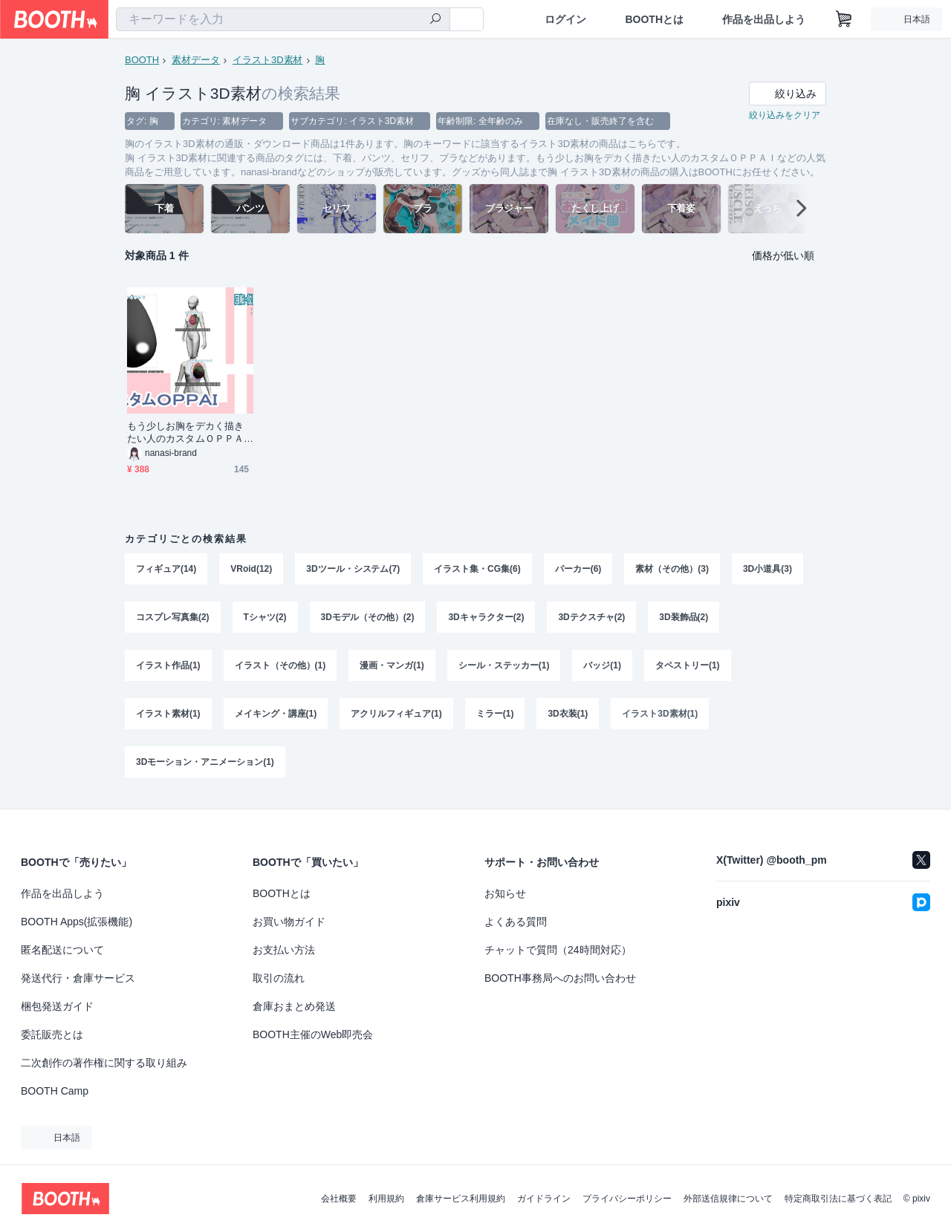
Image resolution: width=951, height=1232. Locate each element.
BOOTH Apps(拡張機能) (76, 922)
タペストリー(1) (687, 667)
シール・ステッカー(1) (504, 667)
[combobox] (283, 19)
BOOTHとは (654, 19)
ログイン (565, 19)
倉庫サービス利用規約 (460, 1198)
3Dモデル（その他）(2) (368, 618)
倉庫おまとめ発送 (294, 1006)
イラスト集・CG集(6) (477, 569)
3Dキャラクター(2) (487, 618)
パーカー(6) (578, 569)
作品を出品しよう (763, 19)
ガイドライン (544, 1198)
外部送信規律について (728, 1198)
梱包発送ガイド (57, 1006)
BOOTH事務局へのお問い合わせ (560, 978)
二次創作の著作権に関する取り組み (104, 1063)
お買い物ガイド (289, 922)
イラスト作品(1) (168, 667)
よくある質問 (515, 922)
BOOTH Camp (54, 1091)
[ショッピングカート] (844, 19)
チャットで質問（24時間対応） (558, 950)
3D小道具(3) (767, 569)
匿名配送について (62, 950)
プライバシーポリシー (627, 1198)
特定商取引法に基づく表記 (838, 1198)
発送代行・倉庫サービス (78, 978)
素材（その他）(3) (673, 569)
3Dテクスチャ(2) (592, 618)
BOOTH (142, 59)
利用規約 (386, 1198)
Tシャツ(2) (265, 618)
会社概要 (339, 1198)
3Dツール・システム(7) (353, 569)
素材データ (196, 59)
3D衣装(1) (568, 716)
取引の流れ (279, 978)
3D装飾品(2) (684, 618)
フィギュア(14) (166, 569)
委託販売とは (52, 1034)
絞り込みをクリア (784, 116)
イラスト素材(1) (168, 716)
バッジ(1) (603, 667)
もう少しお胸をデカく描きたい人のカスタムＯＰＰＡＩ (185, 433)
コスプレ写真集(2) (173, 618)
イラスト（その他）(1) (280, 667)
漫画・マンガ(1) (392, 667)
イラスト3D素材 (268, 59)
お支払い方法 (284, 950)
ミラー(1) (495, 716)
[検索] (435, 20)
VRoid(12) (251, 569)
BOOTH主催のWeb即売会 (313, 1034)
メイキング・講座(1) (276, 716)
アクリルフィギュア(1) (396, 716)
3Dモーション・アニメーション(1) (205, 765)
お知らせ (505, 893)
